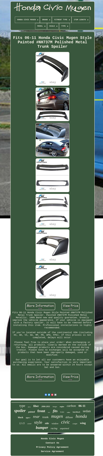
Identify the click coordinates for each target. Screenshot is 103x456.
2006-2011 (45, 406)
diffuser (69, 417)
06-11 (82, 406)
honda (81, 416)
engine (62, 407)
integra (55, 407)
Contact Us (52, 443)
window (55, 423)
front (41, 411)
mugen (57, 416)
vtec (49, 412)
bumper (42, 427)
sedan (87, 411)
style (38, 422)
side (47, 423)
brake (62, 412)
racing (54, 428)
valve (68, 412)
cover (29, 424)
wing (83, 423)
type (22, 406)
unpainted (64, 428)
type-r (28, 418)
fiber (36, 406)
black (20, 417)
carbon (71, 406)
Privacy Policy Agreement (52, 447)
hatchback (76, 412)
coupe (75, 424)
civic (65, 422)
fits (55, 411)
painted (31, 412)
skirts (29, 407)
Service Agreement (52, 451)
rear (36, 416)
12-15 (22, 423)
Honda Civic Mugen (52, 438)
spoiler (20, 410)
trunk (45, 417)
